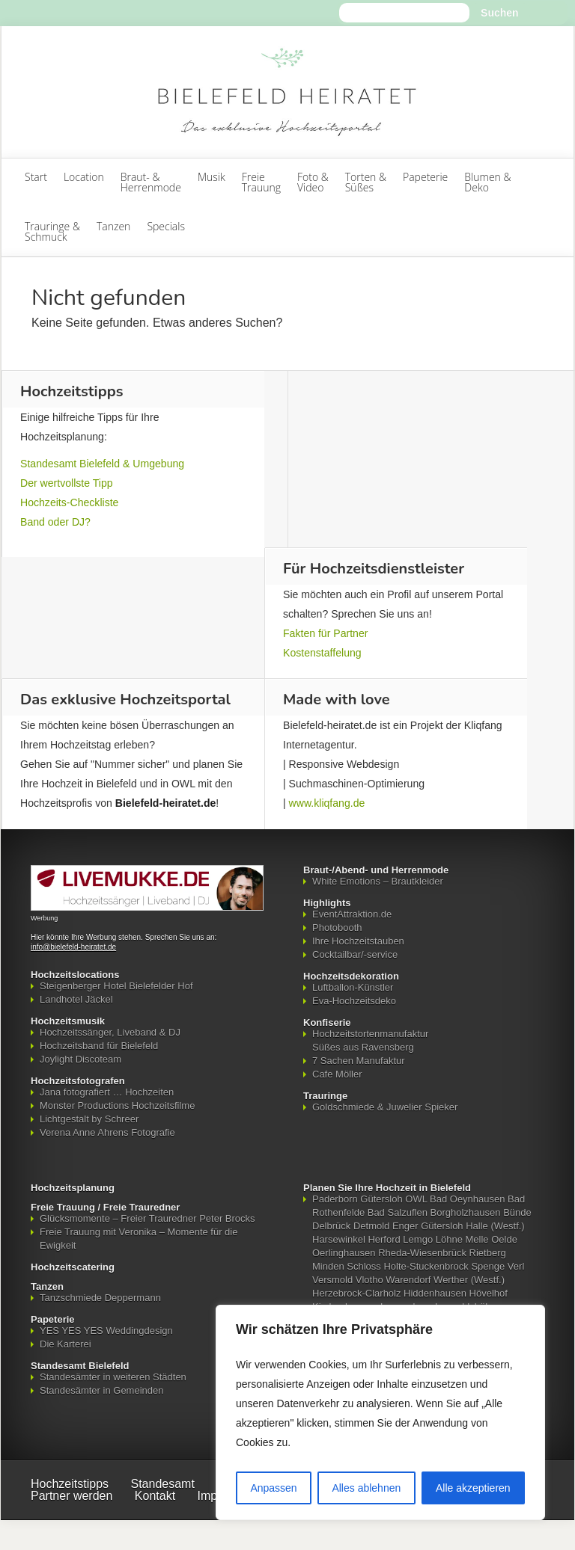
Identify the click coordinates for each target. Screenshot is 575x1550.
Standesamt (163, 1483)
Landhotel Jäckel (76, 999)
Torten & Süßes (365, 182)
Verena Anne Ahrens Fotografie (107, 1132)
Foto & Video (313, 182)
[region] (380, 1412)
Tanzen (113, 226)
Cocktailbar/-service (355, 954)
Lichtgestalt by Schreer (89, 1119)
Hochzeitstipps (70, 1483)
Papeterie (425, 177)
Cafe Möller (337, 1074)
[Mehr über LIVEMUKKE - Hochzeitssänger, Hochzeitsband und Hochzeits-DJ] (147, 907)
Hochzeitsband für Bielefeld (99, 1045)
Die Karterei (65, 1344)
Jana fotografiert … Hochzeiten (107, 1092)
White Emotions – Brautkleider (377, 881)
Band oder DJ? (55, 522)
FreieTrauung (261, 182)
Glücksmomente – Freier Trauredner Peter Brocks (147, 1218)
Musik (211, 177)
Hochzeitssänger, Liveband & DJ (110, 1032)
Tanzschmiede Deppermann (100, 1297)
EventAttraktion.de (352, 914)
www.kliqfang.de (327, 803)
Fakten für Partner (325, 633)
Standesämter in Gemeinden (101, 1390)
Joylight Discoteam (80, 1059)
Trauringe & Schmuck (52, 231)
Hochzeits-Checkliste (69, 502)
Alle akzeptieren (473, 1488)
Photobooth (337, 927)
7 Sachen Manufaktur (358, 1060)
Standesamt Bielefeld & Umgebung (102, 464)
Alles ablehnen (366, 1488)
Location (84, 177)
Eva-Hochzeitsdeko (354, 1000)
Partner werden (71, 1495)
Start (36, 177)
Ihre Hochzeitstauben (358, 941)
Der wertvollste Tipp (66, 483)
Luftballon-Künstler (352, 987)
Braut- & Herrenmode (151, 182)
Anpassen (273, 1488)
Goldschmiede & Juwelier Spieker (384, 1107)
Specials (166, 226)
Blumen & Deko (487, 182)
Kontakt (155, 1495)
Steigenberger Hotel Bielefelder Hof (116, 985)
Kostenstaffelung (322, 653)
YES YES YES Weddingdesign (106, 1330)
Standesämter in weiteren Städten (113, 1377)
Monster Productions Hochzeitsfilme (117, 1105)
